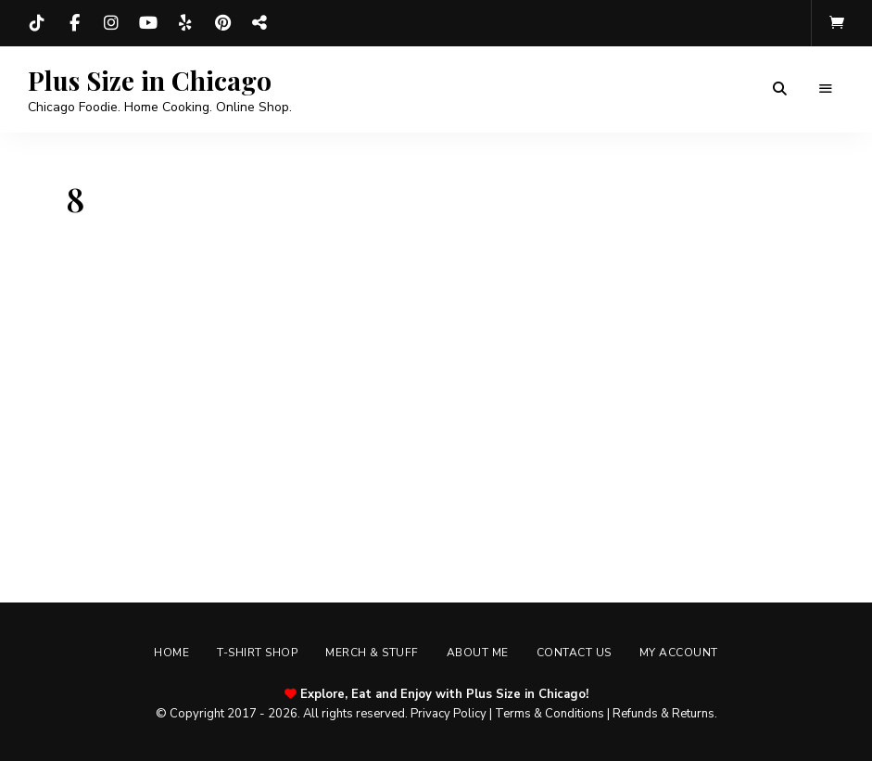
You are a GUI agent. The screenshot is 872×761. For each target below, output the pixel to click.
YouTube (148, 23)
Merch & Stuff (372, 652)
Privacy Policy (449, 713)
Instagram (111, 23)
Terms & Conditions (549, 713)
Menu (825, 89)
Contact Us (574, 652)
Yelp (185, 23)
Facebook (74, 23)
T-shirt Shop (257, 652)
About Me (478, 652)
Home (171, 652)
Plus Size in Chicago (150, 80)
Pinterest (222, 23)
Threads (259, 23)
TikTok (37, 23)
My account (678, 652)
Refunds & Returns (663, 713)
